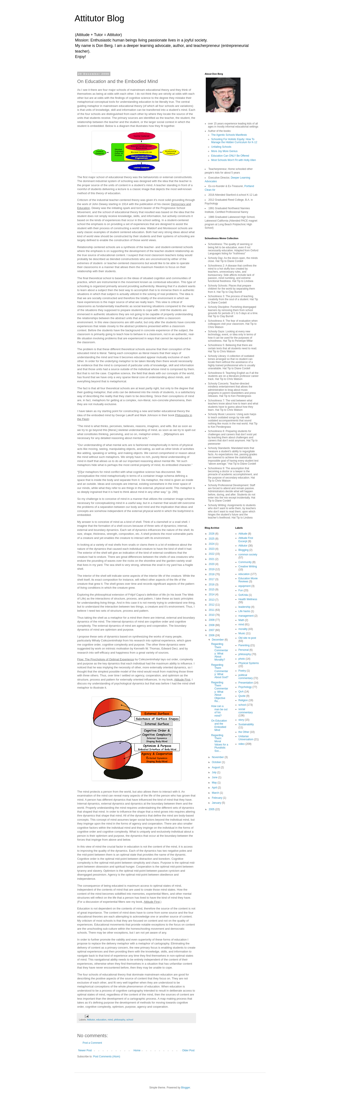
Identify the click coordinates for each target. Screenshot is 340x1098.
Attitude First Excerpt (246, 540)
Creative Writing (248, 566)
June (215, 777)
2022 (212, 553)
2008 (212, 625)
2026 (212, 533)
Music (242, 633)
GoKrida (243, 594)
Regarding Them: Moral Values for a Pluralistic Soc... (219, 743)
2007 (212, 630)
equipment (245, 586)
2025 (212, 538)
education (101, 1019)
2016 (212, 584)
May (214, 782)
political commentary (246, 677)
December (218, 639)
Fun (241, 590)
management (246, 615)
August (216, 767)
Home (137, 1050)
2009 (212, 619)
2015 (212, 589)
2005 (212, 809)
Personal (244, 649)
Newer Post (85, 1050)
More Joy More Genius (224, 151)
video (242, 743)
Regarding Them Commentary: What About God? (219, 671)
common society (248, 554)
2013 (212, 599)
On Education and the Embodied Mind (219, 725)
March (216, 792)
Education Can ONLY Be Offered (230, 155)
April (215, 787)
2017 (212, 579)
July (214, 772)
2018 (212, 574)
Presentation (246, 682)
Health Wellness (248, 599)
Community (245, 562)
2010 (212, 614)
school (129, 1019)
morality (243, 629)
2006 (212, 635)
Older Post (188, 1050)
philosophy (119, 1019)
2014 (212, 594)
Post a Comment (92, 1042)
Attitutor (91, 1019)
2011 (212, 609)
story (241, 719)
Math (241, 620)
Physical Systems (249, 663)
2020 (212, 564)
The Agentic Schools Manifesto (229, 134)
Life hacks (244, 611)
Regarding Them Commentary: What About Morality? (219, 652)
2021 (212, 559)
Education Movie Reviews (248, 580)
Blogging (244, 549)
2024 (212, 543)
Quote (242, 695)
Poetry (242, 670)
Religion (243, 700)
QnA (241, 691)
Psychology (245, 687)
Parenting (244, 645)
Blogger (185, 1087)
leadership (244, 606)
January (217, 802)
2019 (212, 569)
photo (242, 658)
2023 (212, 548)
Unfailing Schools (221, 146)
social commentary (246, 711)
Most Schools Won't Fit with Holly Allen (233, 160)
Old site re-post (247, 637)
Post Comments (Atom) (106, 1056)
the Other (244, 732)
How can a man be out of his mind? (219, 711)
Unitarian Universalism (246, 738)
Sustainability (246, 724)
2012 (212, 604)
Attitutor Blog (99, 18)
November (218, 757)
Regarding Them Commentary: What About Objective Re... (219, 692)
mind (110, 1019)
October (217, 762)
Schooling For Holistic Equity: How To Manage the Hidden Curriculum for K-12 (234, 141)
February (217, 797)
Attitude (243, 533)
